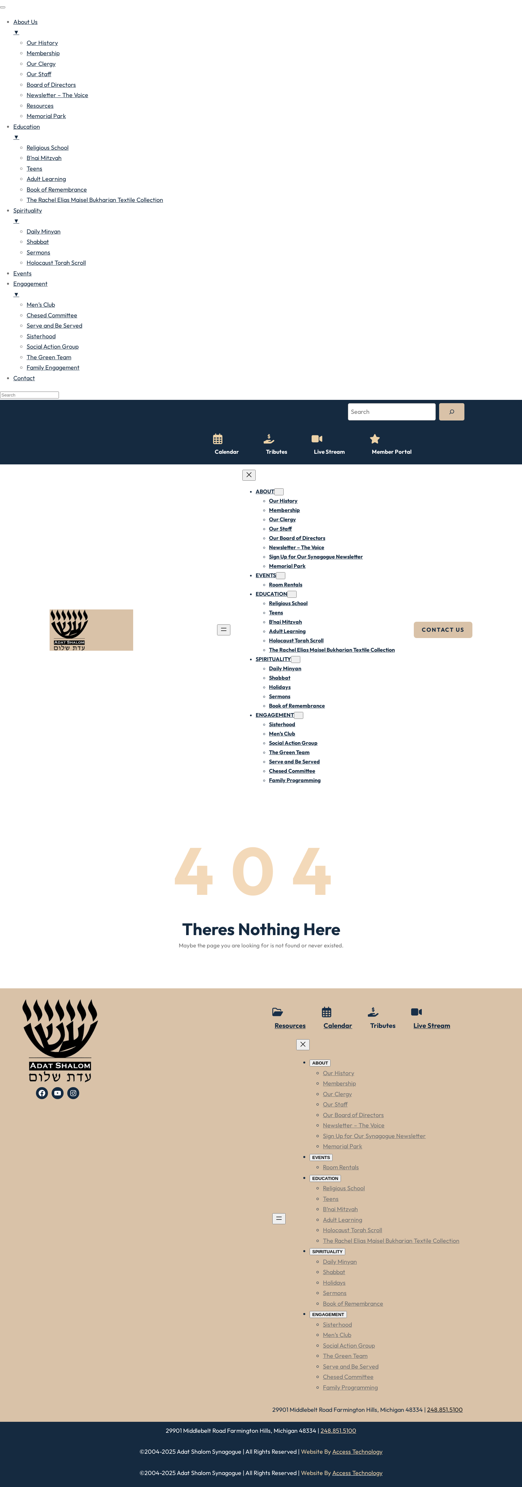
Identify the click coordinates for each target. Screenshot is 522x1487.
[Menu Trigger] (2, 7)
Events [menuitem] (22, 273)
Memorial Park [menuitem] (46, 116)
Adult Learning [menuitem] (46, 179)
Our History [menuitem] (42, 43)
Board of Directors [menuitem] (51, 84)
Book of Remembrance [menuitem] (57, 189)
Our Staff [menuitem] (39, 74)
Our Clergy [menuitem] (41, 64)
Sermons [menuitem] (38, 252)
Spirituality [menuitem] (267, 216)
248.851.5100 (338, 1430)
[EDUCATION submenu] (292, 594)
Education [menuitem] (267, 132)
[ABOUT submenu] (279, 491)
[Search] (451, 411)
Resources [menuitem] (40, 105)
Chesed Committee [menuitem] (52, 315)
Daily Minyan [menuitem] (44, 231)
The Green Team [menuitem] (49, 357)
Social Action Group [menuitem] (53, 346)
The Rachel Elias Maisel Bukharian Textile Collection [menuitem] (95, 200)
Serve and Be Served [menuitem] (54, 325)
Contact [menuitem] (24, 378)
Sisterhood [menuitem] (41, 336)
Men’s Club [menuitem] (41, 304)
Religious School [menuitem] (48, 147)
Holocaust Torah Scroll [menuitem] (56, 262)
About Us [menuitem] (267, 28)
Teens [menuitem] (34, 168)
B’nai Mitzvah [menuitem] (44, 158)
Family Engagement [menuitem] (53, 367)
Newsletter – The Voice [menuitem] (57, 95)
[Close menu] (249, 475)
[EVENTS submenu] (280, 575)
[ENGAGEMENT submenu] (298, 715)
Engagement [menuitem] (267, 289)
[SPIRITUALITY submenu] (295, 659)
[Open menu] (223, 629)
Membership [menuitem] (43, 53)
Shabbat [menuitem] (38, 242)
